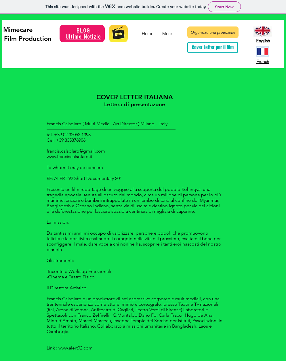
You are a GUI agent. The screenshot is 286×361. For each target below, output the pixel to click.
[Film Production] (28, 38)
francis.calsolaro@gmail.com (76, 151)
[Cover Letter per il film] (212, 47)
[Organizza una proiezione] (213, 32)
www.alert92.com (75, 348)
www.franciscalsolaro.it (69, 156)
